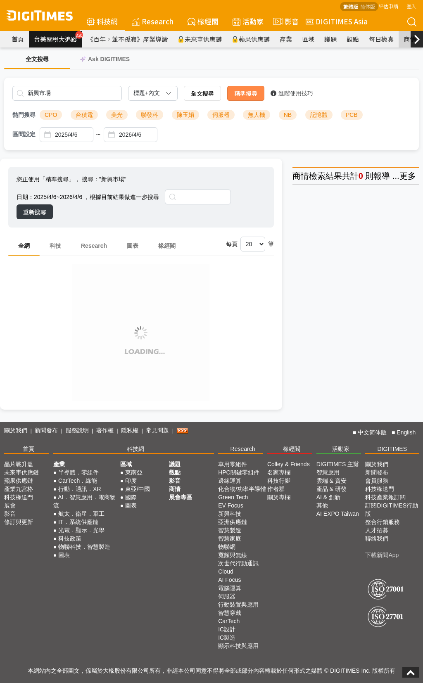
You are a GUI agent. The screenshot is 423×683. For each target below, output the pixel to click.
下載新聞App (382, 555)
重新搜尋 (34, 212)
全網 (24, 245)
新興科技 (229, 513)
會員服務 (376, 480)
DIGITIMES (392, 449)
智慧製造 (229, 530)
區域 (308, 39)
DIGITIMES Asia (337, 21)
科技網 (102, 21)
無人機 (256, 114)
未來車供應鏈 (200, 39)
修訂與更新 (18, 522)
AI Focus (229, 579)
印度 (131, 480)
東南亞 (134, 472)
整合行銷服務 (382, 522)
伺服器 (221, 114)
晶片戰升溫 (18, 464)
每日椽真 (381, 39)
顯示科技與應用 (238, 646)
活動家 (248, 21)
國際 (131, 497)
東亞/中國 (137, 489)
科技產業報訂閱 (385, 497)
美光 (117, 114)
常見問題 (157, 430)
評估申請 (388, 5)
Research (152, 21)
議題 (330, 39)
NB (288, 114)
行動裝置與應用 (238, 604)
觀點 (353, 39)
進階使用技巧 (292, 93)
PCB (352, 114)
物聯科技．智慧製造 (84, 546)
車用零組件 (232, 464)
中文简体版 (372, 432)
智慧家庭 (229, 538)
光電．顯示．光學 (81, 530)
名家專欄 (278, 472)
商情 (410, 39)
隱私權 (129, 430)
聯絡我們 (376, 538)
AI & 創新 (328, 497)
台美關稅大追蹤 (58, 37)
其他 (322, 505)
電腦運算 (229, 588)
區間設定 (24, 134)
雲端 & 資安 (331, 480)
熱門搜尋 (24, 114)
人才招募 (376, 530)
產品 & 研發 (331, 489)
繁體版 (350, 6)
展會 (10, 505)
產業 (286, 39)
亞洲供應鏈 (232, 522)
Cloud (225, 571)
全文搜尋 (202, 93)
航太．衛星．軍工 (81, 513)
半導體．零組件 (78, 472)
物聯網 (226, 546)
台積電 (84, 114)
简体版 (367, 6)
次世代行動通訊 (238, 563)
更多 (407, 175)
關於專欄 (278, 497)
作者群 (276, 489)
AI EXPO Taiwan (337, 513)
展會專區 (180, 497)
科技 (55, 245)
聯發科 (149, 114)
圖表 (132, 245)
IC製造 (226, 637)
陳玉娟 (185, 114)
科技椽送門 (18, 497)
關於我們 (15, 430)
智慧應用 (328, 472)
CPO (51, 114)
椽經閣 (203, 21)
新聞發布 (46, 430)
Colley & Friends (288, 464)
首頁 (18, 39)
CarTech (229, 621)
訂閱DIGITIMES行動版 (391, 509)
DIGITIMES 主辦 (337, 464)
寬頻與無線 (232, 555)
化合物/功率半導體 (242, 489)
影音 (285, 21)
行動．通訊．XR (79, 489)
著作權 (105, 430)
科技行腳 (278, 480)
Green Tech (233, 497)
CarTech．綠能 (77, 480)
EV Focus (230, 505)
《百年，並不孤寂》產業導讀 (127, 39)
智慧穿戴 (229, 612)
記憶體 (319, 114)
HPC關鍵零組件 (238, 472)
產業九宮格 (18, 489)
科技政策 (69, 538)
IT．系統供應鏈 (78, 522)
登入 (411, 5)
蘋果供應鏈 (251, 39)
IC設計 (226, 629)
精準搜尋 (245, 93)
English (406, 432)
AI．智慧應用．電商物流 (84, 501)
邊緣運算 (229, 480)
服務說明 (77, 430)
